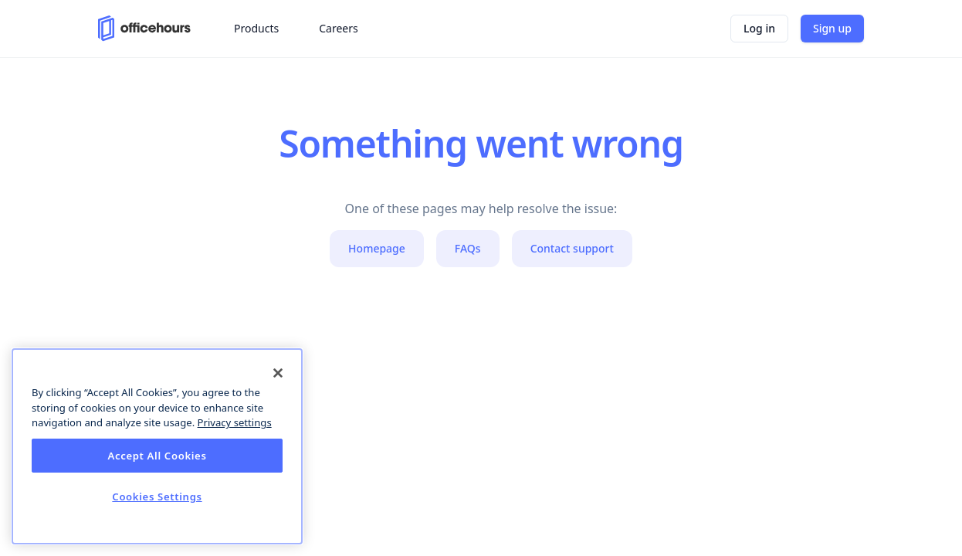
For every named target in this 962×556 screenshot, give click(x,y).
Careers (338, 28)
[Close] (278, 373)
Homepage (376, 248)
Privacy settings (235, 422)
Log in (759, 28)
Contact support (572, 248)
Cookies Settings (157, 496)
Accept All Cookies (156, 456)
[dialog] (157, 446)
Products (256, 28)
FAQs (468, 248)
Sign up (832, 28)
